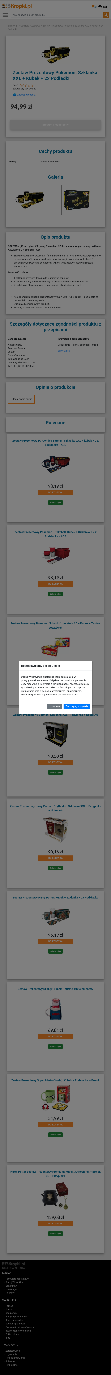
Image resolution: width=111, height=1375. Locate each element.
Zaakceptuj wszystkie (76, 706)
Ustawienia (54, 706)
